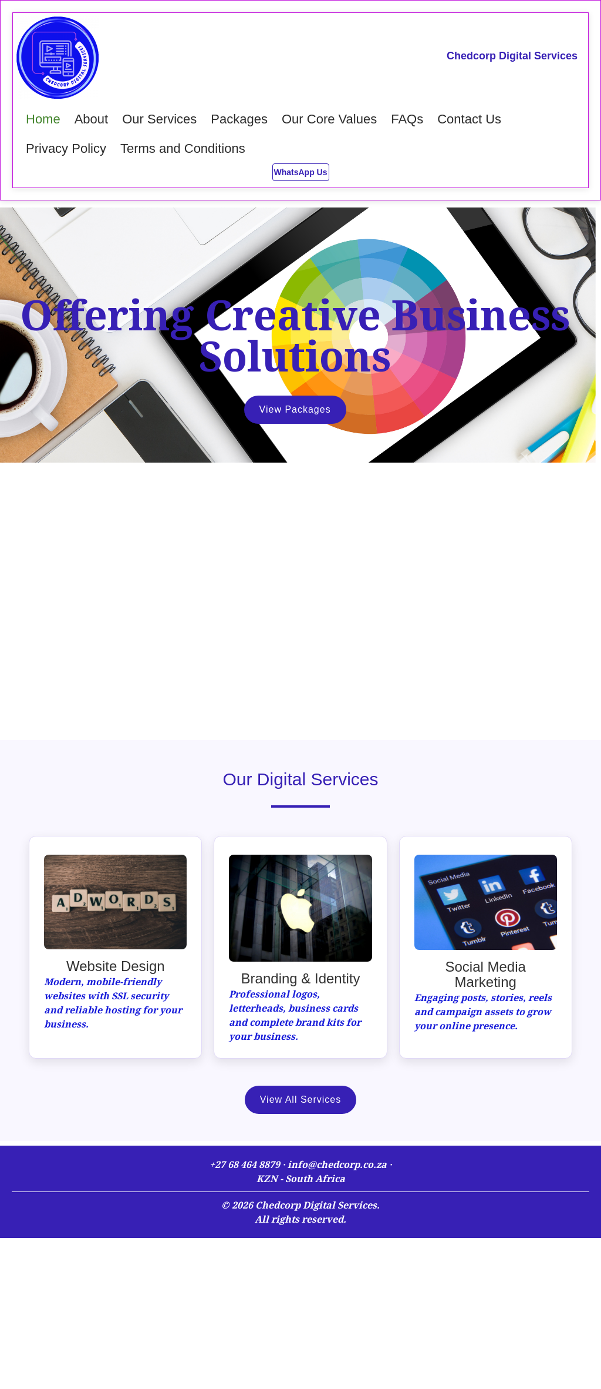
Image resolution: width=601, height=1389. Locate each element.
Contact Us (469, 119)
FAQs (407, 119)
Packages (239, 119)
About (92, 119)
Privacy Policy (66, 148)
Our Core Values (329, 119)
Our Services (159, 119)
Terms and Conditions (182, 148)
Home (43, 119)
